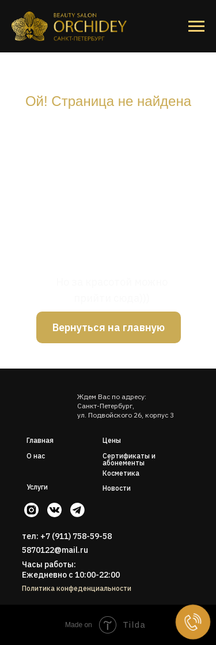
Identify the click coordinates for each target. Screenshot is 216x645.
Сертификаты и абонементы (129, 459)
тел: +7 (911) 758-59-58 (67, 536)
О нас (35, 455)
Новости (117, 488)
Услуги (37, 487)
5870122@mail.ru (55, 550)
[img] (46, 398)
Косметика (121, 473)
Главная (40, 440)
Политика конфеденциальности (76, 588)
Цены (112, 440)
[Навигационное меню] (196, 26)
